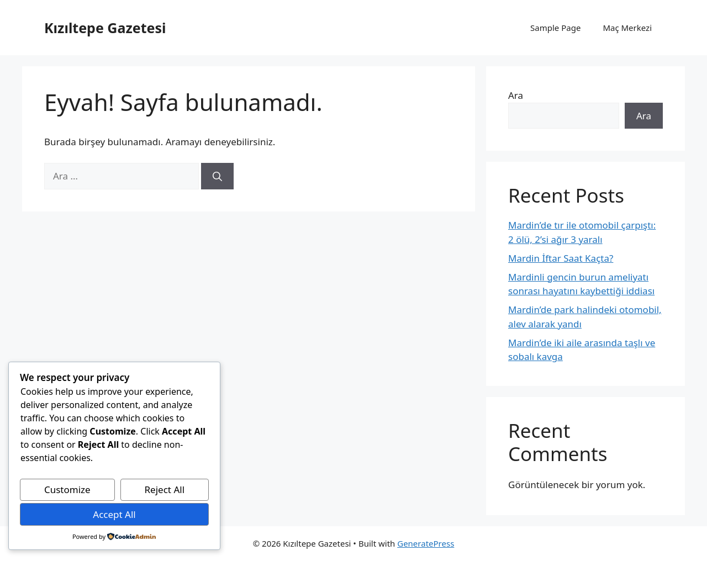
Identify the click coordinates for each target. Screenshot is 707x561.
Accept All (114, 514)
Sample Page (555, 27)
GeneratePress (425, 543)
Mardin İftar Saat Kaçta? (560, 258)
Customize (67, 489)
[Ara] (217, 176)
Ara (515, 95)
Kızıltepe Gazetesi (105, 27)
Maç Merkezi (627, 27)
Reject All (165, 489)
